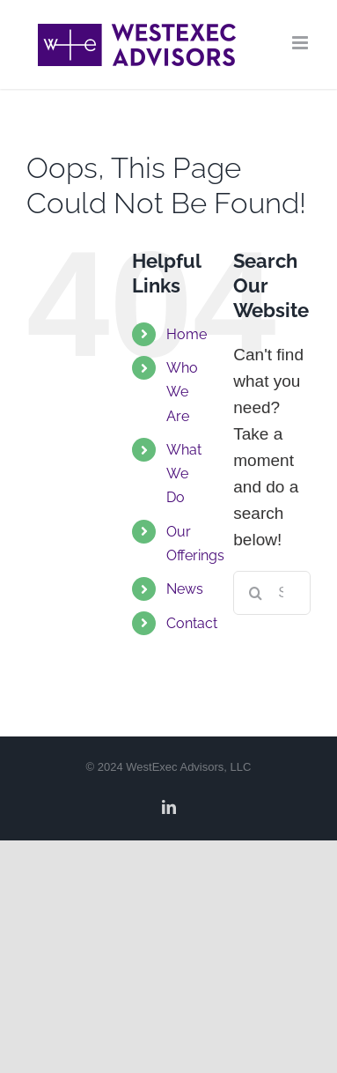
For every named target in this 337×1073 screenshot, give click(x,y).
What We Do (183, 473)
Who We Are (182, 391)
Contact (191, 623)
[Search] (255, 593)
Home (186, 334)
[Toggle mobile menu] (301, 42)
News (184, 589)
